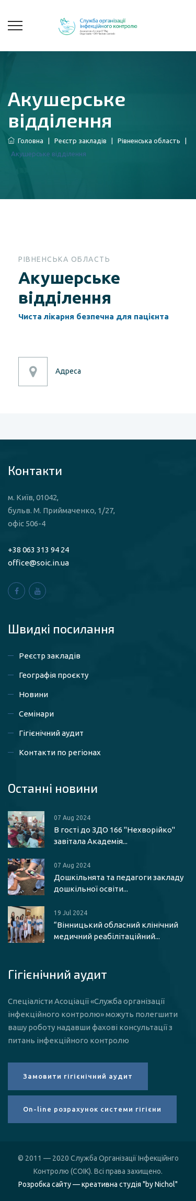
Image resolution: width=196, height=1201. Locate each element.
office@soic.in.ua (38, 562)
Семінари (36, 713)
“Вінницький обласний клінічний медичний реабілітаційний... (116, 930)
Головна (25, 140)
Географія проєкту (53, 675)
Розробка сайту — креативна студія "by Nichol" (98, 1184)
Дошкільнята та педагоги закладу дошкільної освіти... (118, 883)
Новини (33, 694)
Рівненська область (149, 140)
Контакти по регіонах (60, 752)
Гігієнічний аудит (51, 733)
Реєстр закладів (80, 140)
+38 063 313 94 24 (38, 549)
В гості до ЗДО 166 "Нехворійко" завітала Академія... (114, 835)
